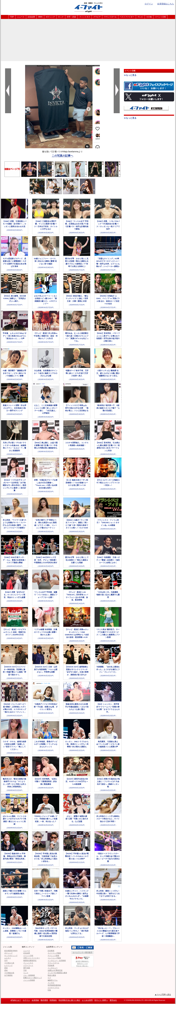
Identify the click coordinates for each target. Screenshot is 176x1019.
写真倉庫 (51, 965)
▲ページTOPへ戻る (163, 994)
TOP (12, 17)
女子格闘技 (8, 975)
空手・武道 (71, 17)
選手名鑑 (26, 968)
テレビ (140, 17)
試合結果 (31, 17)
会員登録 (35, 1000)
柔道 (6, 968)
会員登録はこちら (165, 4)
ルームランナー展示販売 (82, 952)
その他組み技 (9, 973)
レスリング (8, 965)
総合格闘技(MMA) (10, 951)
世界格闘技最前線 (54, 985)
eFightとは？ (16, 1000)
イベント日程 (160, 17)
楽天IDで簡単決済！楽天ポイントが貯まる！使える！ (82, 961)
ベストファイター (127, 17)
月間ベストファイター (31, 958)
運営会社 (113, 1000)
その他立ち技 (9, 963)
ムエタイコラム (53, 987)
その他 (149, 17)
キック (60, 17)
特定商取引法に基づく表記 (69, 1000)
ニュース (20, 17)
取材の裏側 (52, 975)
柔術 (6, 970)
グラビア (97, 17)
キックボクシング (10, 955)
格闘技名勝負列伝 (29, 960)
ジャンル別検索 (29, 980)
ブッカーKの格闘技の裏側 (57, 973)
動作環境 (44, 1000)
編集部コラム (53, 980)
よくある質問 (87, 1000)
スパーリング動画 (54, 953)
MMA (40, 17)
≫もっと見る (130, 75)
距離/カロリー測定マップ (32, 978)
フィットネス (84, 17)
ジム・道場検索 (29, 975)
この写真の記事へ (62, 155)
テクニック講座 (53, 955)
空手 (6, 960)
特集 (49, 990)
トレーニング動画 (54, 958)
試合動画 (51, 951)
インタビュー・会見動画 (57, 960)
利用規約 (53, 1000)
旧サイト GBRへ (101, 1000)
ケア (49, 978)
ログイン (149, 4)
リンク (25, 973)
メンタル (51, 982)
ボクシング (50, 17)
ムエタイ (7, 958)
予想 (25, 970)
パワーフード (28, 965)
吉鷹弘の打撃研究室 (55, 970)
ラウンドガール (110, 17)
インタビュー (53, 968)
